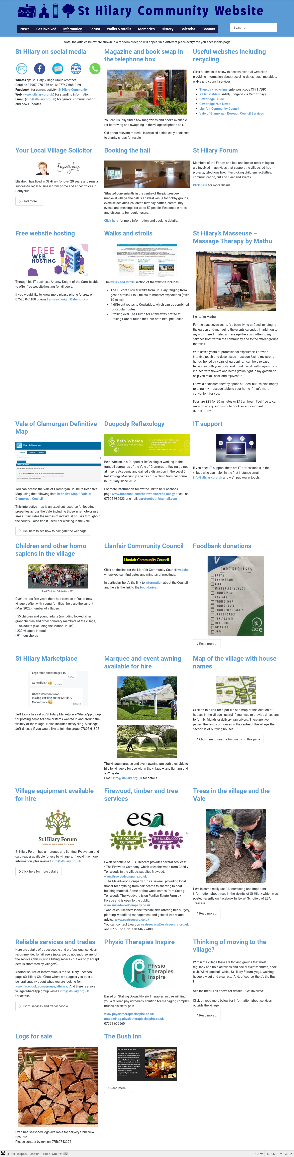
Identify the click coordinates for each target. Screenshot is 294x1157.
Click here (111, 220)
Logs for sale (33, 1036)
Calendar (187, 29)
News (24, 29)
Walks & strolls (119, 29)
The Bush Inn (123, 1036)
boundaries (148, 587)
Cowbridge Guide (211, 99)
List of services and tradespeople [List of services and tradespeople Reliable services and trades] (43, 1006)
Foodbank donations (222, 546)
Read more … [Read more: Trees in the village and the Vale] (206, 913)
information (154, 582)
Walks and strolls (128, 233)
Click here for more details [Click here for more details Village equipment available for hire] (38, 871)
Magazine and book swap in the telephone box (143, 55)
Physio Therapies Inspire (139, 942)
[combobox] (253, 27)
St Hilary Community (73, 90)
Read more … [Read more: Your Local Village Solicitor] (29, 201)
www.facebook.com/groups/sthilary (41, 986)
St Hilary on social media (50, 51)
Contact (208, 29)
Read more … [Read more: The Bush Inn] (118, 1088)
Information (72, 29)
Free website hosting (45, 233)
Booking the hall (127, 150)
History (167, 29)
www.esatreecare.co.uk (132, 920)
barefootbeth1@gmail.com (158, 499)
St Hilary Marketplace (46, 658)
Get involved (46, 29)
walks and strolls (122, 282)
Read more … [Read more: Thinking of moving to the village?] (206, 1015)
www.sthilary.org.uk (38, 94)
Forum (94, 29)
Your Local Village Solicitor (53, 150)
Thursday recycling (213, 89)
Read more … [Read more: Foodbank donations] (206, 644)
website (183, 570)
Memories (146, 29)
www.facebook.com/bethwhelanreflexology (143, 494)
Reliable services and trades (55, 942)
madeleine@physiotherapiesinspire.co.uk (134, 1019)
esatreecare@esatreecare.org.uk (165, 924)
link (213, 710)
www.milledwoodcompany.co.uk (127, 905)
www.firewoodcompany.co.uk (125, 876)
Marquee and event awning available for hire (142, 662)
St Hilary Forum (215, 150)
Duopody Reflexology (134, 424)
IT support (208, 424)
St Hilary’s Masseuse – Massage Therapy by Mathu (232, 237)
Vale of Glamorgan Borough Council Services (231, 113)
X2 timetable (208, 94)
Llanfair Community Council (219, 109)
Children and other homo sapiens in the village (50, 549)
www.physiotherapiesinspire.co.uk (129, 1014)
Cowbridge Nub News (214, 104)
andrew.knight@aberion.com (69, 299)
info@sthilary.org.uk (40, 99)
